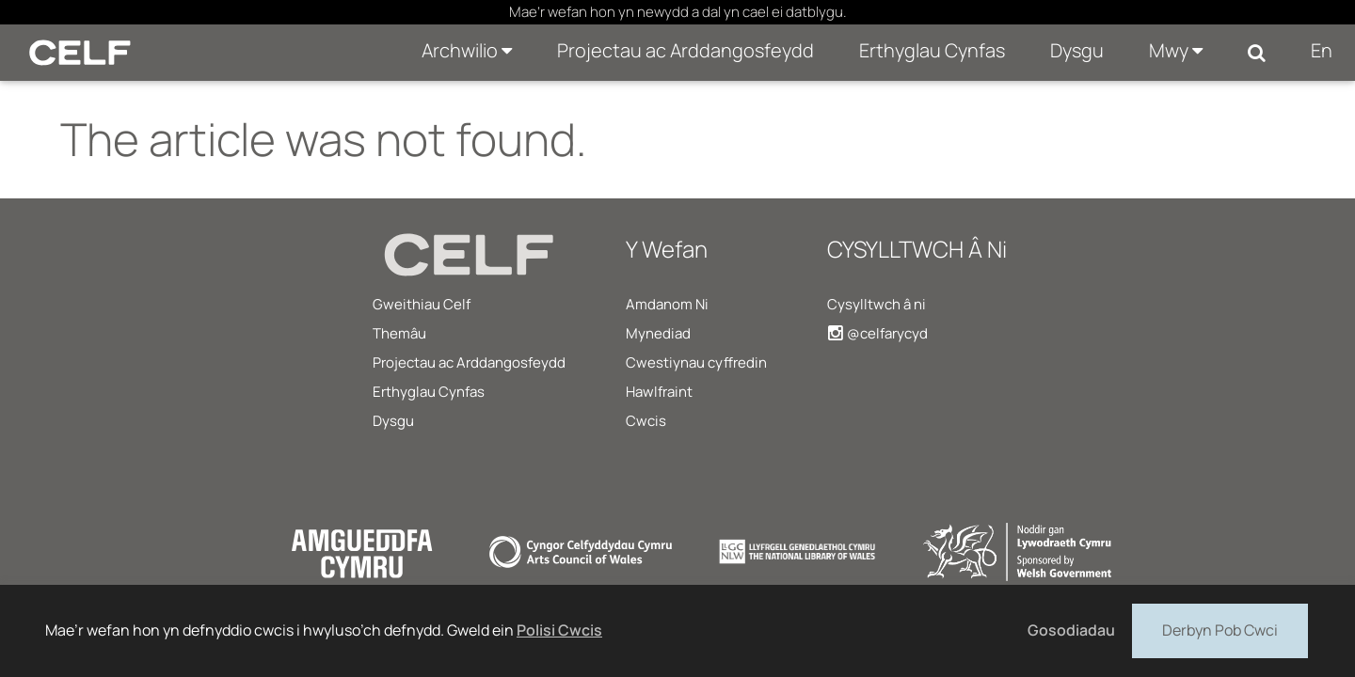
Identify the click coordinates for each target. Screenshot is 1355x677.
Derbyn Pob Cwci (1220, 629)
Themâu (399, 333)
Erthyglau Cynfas (932, 50)
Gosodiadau (1071, 630)
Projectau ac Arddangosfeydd (685, 50)
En (1321, 50)
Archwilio (467, 50)
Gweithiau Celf (421, 304)
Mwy (1176, 50)
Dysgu (1077, 50)
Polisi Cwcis (559, 630)
